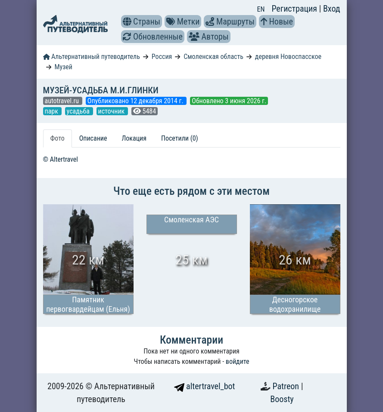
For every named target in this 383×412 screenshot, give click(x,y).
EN (261, 9)
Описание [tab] (93, 138)
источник (112, 111)
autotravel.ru (63, 101)
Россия (162, 56)
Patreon (287, 386)
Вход (331, 8)
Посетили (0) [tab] (179, 138)
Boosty (281, 399)
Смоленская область (213, 56)
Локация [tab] (133, 138)
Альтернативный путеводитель (91, 56)
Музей (63, 67)
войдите (237, 361)
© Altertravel (60, 159)
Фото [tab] (57, 138)
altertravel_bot (204, 386)
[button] (127, 21)
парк (52, 111)
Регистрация (295, 8)
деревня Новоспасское (288, 56)
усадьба (79, 111)
